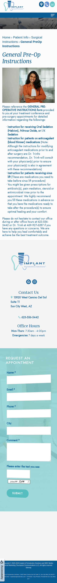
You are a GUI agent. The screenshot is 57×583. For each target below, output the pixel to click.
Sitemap (28, 567)
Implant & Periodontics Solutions (30, 563)
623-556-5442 (28, 310)
